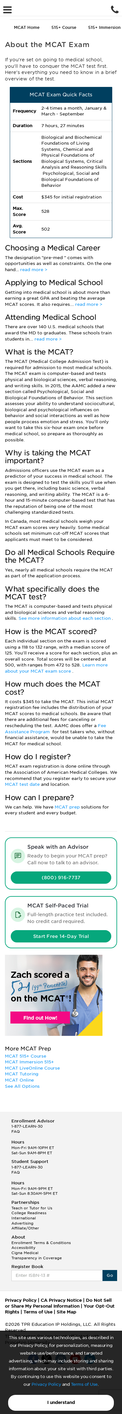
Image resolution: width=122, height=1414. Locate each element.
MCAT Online (19, 1080)
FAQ (15, 1131)
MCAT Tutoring (21, 1074)
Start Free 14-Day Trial (61, 936)
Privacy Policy (46, 1384)
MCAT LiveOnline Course (32, 1068)
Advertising (22, 1223)
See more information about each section (65, 618)
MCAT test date (23, 784)
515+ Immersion (104, 27)
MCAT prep (68, 807)
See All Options (22, 1086)
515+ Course (63, 27)
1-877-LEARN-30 (27, 1126)
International (23, 1218)
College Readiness (29, 1213)
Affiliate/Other (25, 1228)
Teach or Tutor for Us (31, 1208)
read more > (33, 269)
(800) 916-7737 (61, 877)
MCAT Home (27, 27)
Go (110, 1275)
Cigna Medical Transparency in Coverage (36, 1255)
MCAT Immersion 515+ (29, 1062)
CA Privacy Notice (61, 1300)
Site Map (66, 1312)
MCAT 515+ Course (25, 1056)
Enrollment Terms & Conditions (41, 1242)
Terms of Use (84, 1384)
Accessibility (23, 1247)
